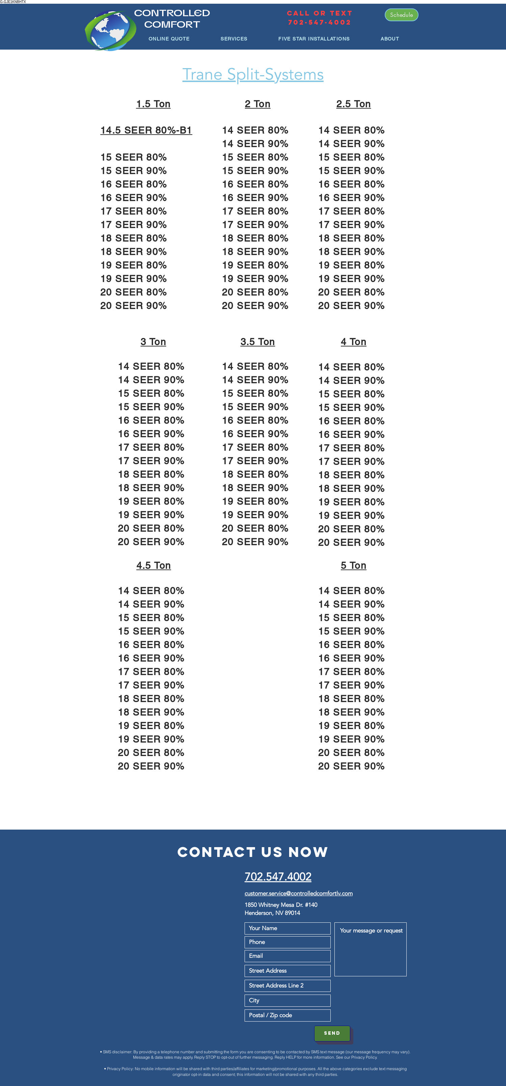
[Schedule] (402, 14)
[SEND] (332, 1033)
